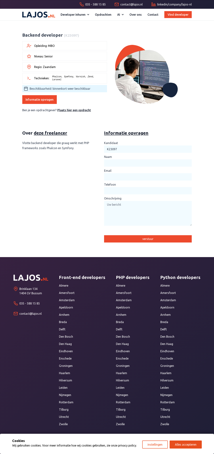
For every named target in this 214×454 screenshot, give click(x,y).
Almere (63, 285)
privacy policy (127, 445)
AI (120, 14)
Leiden (63, 387)
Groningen (66, 365)
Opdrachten (103, 14)
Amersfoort (66, 292)
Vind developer (178, 14)
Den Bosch (66, 336)
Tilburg (63, 409)
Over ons (135, 14)
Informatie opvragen (40, 99)
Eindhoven (66, 351)
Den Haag (65, 344)
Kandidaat (111, 143)
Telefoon (110, 184)
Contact (153, 14)
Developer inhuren (75, 14)
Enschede (65, 358)
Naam (108, 156)
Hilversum (65, 380)
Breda (63, 322)
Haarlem (64, 373)
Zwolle (63, 424)
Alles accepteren (185, 444)
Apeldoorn (66, 307)
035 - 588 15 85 (29, 303)
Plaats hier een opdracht (74, 110)
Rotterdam (66, 402)
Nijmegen (65, 395)
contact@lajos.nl (30, 313)
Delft (62, 329)
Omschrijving (112, 198)
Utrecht (64, 416)
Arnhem (64, 314)
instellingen (155, 444)
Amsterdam (67, 300)
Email (107, 170)
